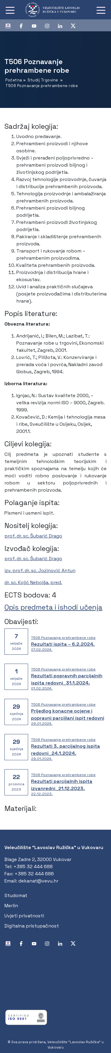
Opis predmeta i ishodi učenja (53, 607)
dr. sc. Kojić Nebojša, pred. (33, 582)
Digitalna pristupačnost (31, 926)
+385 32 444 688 (33, 866)
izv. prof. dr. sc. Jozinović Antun (39, 570)
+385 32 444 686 (34, 874)
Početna (13, 80)
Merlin (11, 905)
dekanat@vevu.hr (38, 881)
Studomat (15, 895)
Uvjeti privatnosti (24, 916)
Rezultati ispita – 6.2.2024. (63, 644)
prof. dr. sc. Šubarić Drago (33, 536)
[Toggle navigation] (10, 9)
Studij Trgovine (43, 80)
